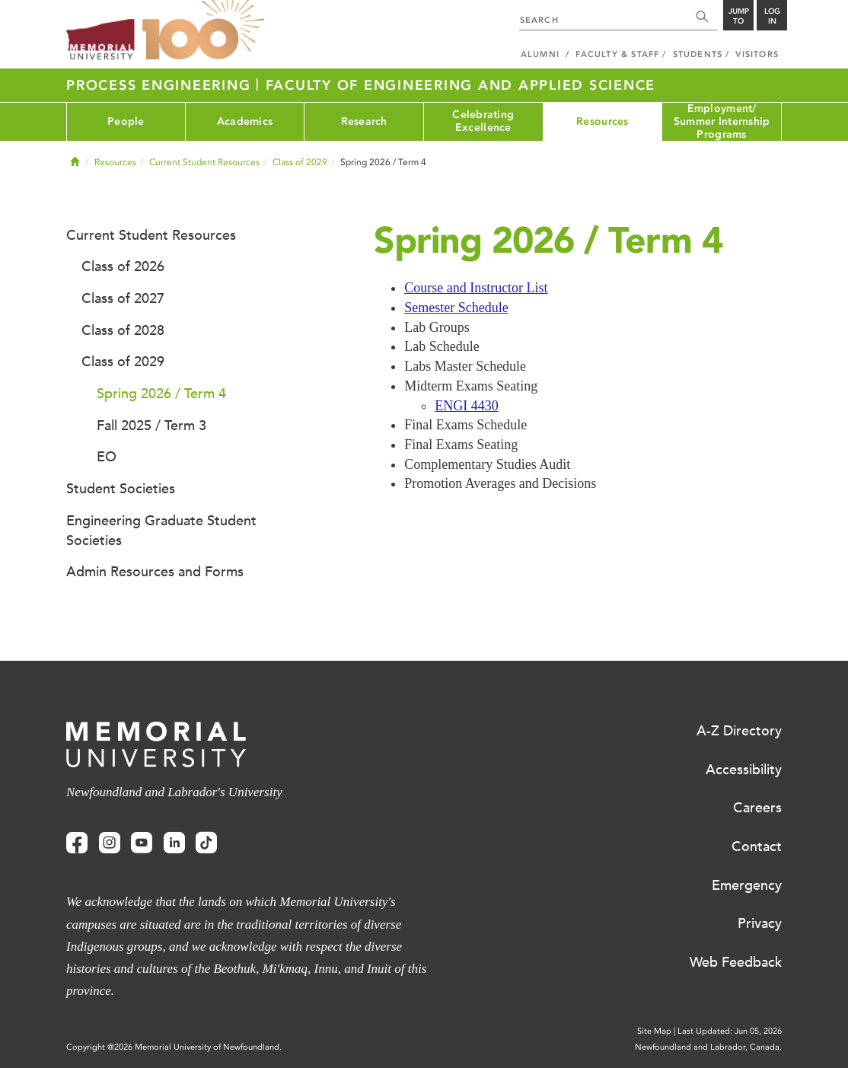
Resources (602, 121)
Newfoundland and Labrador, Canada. (708, 1047)
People (126, 121)
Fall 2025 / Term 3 (151, 425)
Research (364, 121)
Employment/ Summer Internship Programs (722, 122)
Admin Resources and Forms (155, 571)
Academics (245, 121)
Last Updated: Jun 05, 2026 (729, 1031)
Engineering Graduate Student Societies (161, 530)
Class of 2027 (122, 298)
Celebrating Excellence (483, 121)
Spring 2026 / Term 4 (161, 393)
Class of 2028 (122, 330)
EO (106, 456)
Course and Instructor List (475, 287)
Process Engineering (161, 85)
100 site (203, 30)
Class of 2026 (122, 266)
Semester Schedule (456, 307)
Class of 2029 (300, 162)
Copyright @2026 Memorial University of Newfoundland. (174, 1047)
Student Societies (120, 488)
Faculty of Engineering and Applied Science (461, 85)
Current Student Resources (204, 162)
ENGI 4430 (467, 405)
